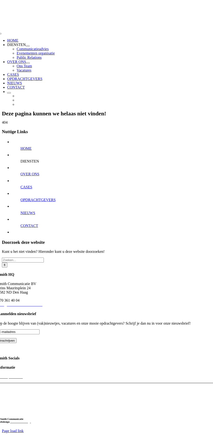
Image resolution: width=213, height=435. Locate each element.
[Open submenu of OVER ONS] (28, 63)
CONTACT (29, 226)
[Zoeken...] (23, 260)
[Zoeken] (4, 265)
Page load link (13, 431)
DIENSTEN (29, 161)
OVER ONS (29, 174)
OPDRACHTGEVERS (37, 200)
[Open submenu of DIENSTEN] (28, 46)
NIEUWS (27, 213)
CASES (26, 187)
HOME (26, 148)
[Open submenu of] (9, 93)
